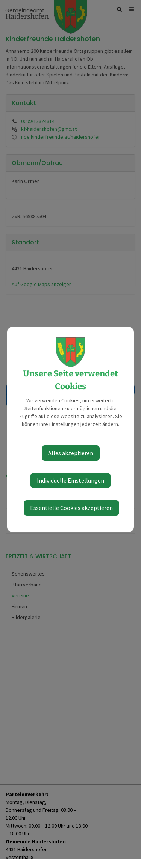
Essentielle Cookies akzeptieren (71, 507)
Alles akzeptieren (70, 453)
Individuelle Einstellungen (70, 480)
